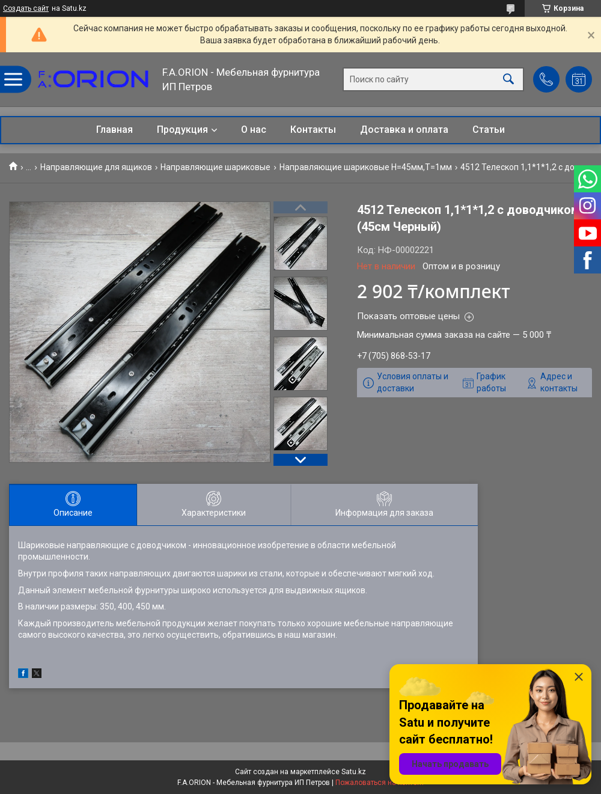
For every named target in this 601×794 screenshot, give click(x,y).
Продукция (182, 129)
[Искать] (508, 80)
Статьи (488, 129)
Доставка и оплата (404, 129)
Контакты (313, 129)
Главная (114, 129)
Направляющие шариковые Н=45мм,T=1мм (365, 167)
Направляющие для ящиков (96, 167)
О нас (253, 129)
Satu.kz (353, 772)
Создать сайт (26, 8)
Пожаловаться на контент (379, 782)
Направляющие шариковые (215, 167)
